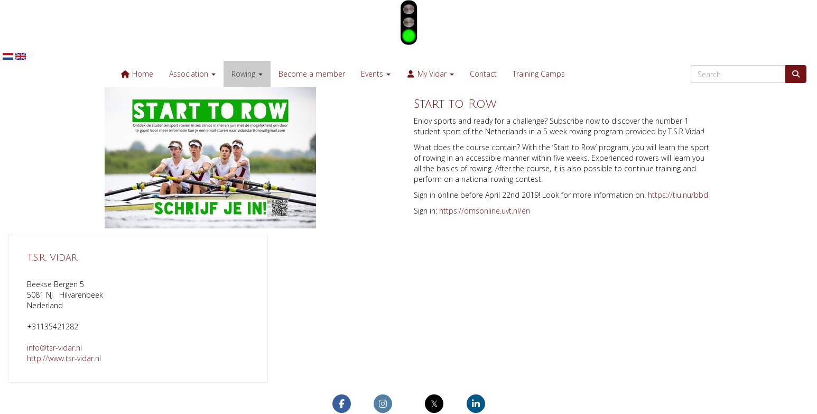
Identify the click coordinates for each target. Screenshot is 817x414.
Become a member (311, 74)
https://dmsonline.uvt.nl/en (484, 211)
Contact (483, 74)
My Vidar (430, 74)
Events (376, 74)
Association (192, 74)
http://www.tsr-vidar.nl (64, 358)
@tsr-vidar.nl (54, 348)
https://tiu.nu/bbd (678, 195)
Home (136, 74)
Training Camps (539, 74)
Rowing (247, 74)
